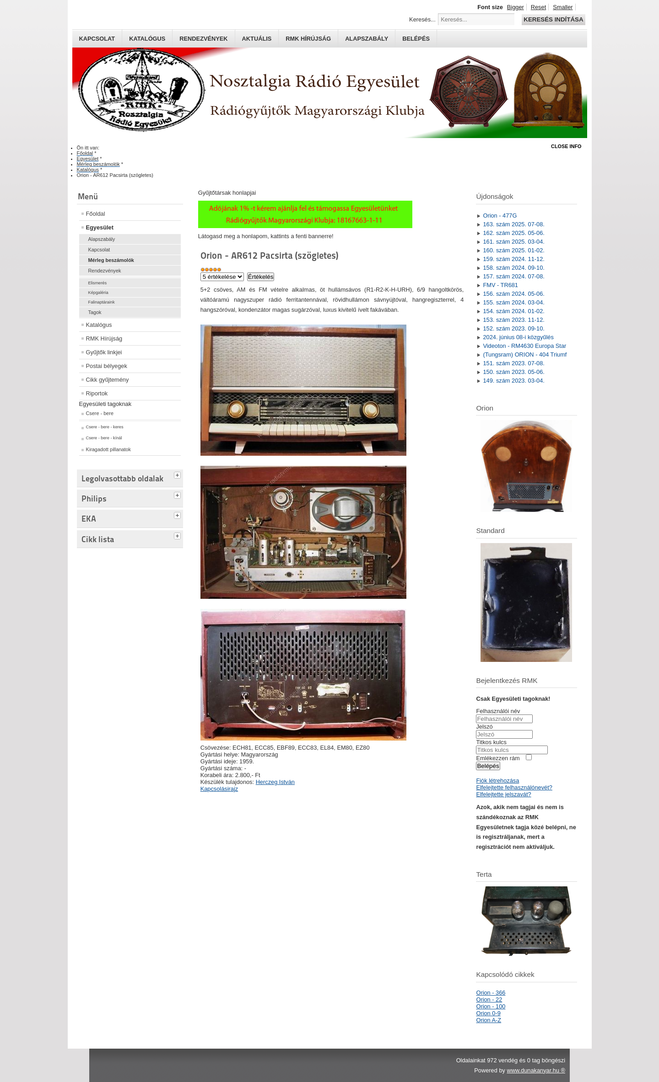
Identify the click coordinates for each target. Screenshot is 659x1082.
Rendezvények (203, 38)
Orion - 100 (490, 1006)
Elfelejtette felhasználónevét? (514, 787)
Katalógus (147, 38)
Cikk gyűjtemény (107, 379)
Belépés (416, 38)
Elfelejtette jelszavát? (503, 794)
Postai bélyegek (106, 365)
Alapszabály (366, 38)
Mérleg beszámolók (111, 260)
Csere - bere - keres (105, 427)
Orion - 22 (489, 999)
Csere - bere (99, 413)
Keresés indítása (553, 19)
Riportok (97, 393)
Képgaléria (98, 292)
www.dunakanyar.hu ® (536, 1070)
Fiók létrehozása (497, 780)
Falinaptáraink (101, 302)
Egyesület (99, 227)
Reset (538, 7)
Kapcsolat (97, 38)
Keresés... (422, 19)
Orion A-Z (488, 1020)
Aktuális (257, 38)
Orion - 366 (490, 992)
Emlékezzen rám (497, 758)
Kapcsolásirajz (219, 788)
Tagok (95, 312)
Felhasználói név (498, 711)
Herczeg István (275, 781)
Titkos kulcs (491, 742)
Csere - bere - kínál (104, 438)
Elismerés (97, 283)
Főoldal (95, 213)
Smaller (563, 7)
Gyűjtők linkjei (104, 352)
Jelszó (484, 726)
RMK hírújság (308, 38)
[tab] (178, 474)
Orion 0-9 (488, 1013)
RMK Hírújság (104, 338)
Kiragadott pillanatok (108, 449)
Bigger (515, 7)
